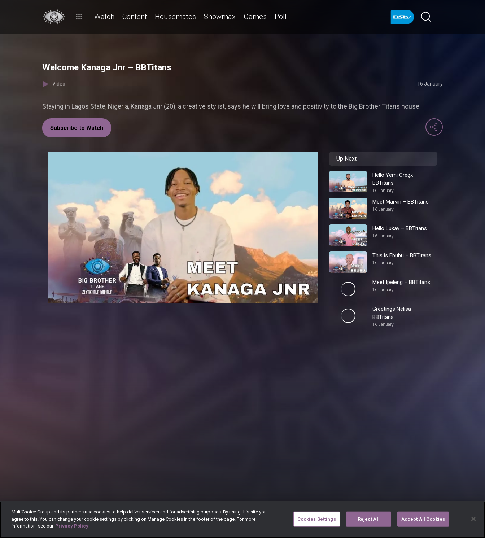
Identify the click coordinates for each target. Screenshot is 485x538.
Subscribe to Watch (76, 127)
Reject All (369, 519)
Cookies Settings (316, 519)
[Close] (473, 519)
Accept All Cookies (423, 519)
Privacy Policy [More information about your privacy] (71, 526)
